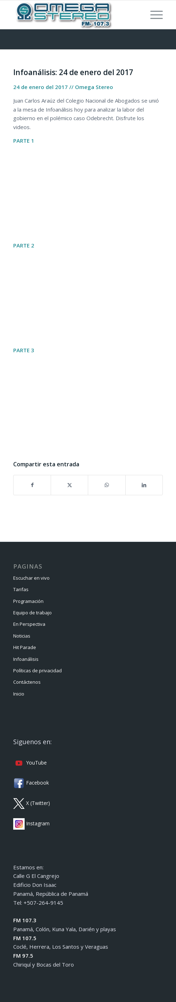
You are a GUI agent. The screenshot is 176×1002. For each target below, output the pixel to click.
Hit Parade (24, 647)
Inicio (18, 694)
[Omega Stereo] (73, 14)
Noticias (21, 636)
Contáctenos (27, 682)
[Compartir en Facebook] (32, 485)
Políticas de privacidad (37, 670)
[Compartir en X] (69, 485)
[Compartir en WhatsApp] (106, 485)
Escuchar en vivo (31, 578)
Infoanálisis (26, 659)
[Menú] (153, 14)
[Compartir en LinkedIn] (144, 485)
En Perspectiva (29, 624)
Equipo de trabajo (32, 612)
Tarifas (21, 589)
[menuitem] (153, 14)
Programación (28, 601)
